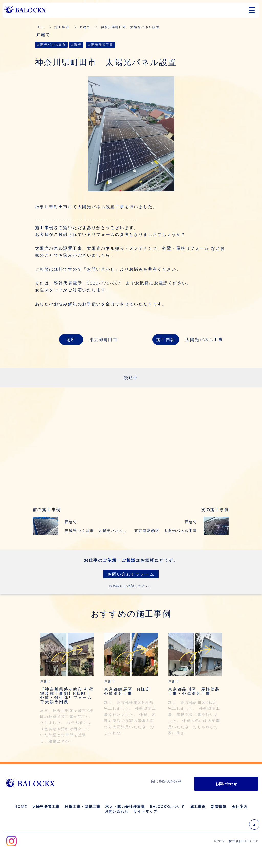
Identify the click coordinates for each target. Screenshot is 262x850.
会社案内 (240, 806)
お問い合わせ (116, 811)
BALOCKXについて (167, 806)
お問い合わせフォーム (131, 574)
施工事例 (61, 27)
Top (41, 27)
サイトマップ (145, 811)
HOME (21, 806)
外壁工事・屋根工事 (82, 806)
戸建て (85, 27)
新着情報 (219, 806)
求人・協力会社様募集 (125, 806)
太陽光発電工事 (46, 806)
